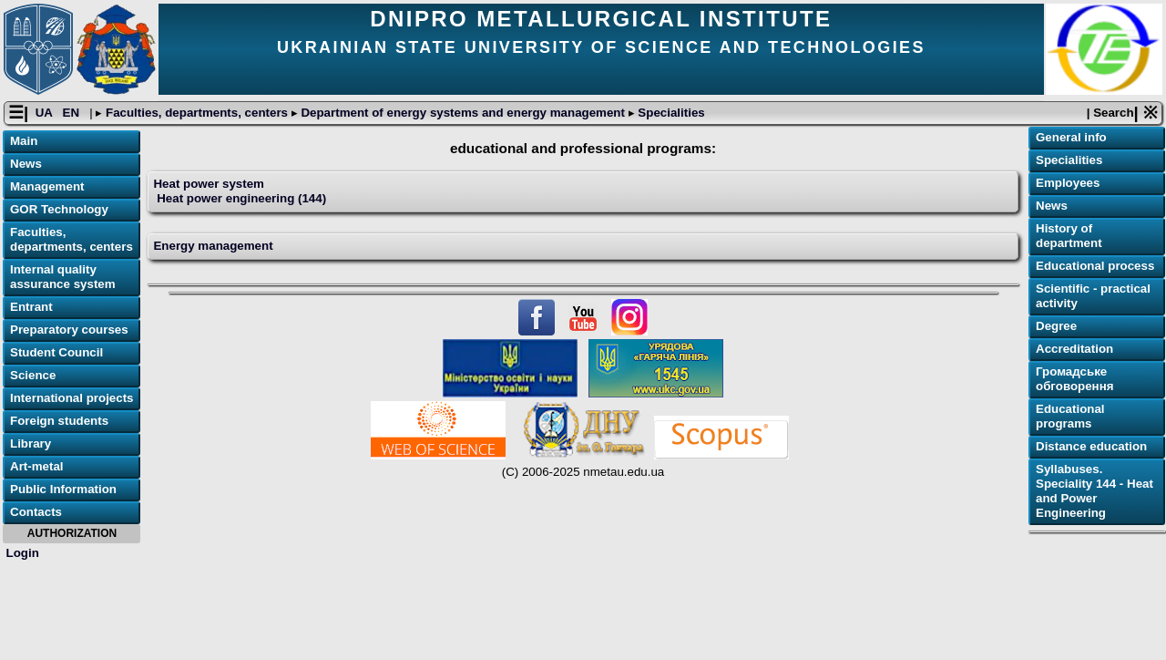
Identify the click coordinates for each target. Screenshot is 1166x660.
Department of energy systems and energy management (463, 112)
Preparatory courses (69, 329)
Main (23, 141)
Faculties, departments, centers (196, 112)
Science (33, 375)
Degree (1056, 326)
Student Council (56, 352)
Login (22, 553)
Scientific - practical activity (1093, 296)
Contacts (36, 512)
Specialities (670, 112)
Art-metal (37, 466)
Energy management (212, 246)
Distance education (1091, 446)
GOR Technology (59, 209)
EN (73, 112)
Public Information (63, 489)
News (26, 163)
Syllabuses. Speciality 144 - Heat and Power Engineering (1094, 491)
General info (1071, 137)
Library (30, 443)
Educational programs (1070, 416)
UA (46, 112)
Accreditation (1074, 349)
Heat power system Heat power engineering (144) (239, 191)
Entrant (31, 307)
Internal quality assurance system (63, 277)
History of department (1069, 236)
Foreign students (59, 421)
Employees (1068, 183)
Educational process (1095, 266)
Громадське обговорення (1074, 379)
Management (47, 186)
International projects (72, 398)
